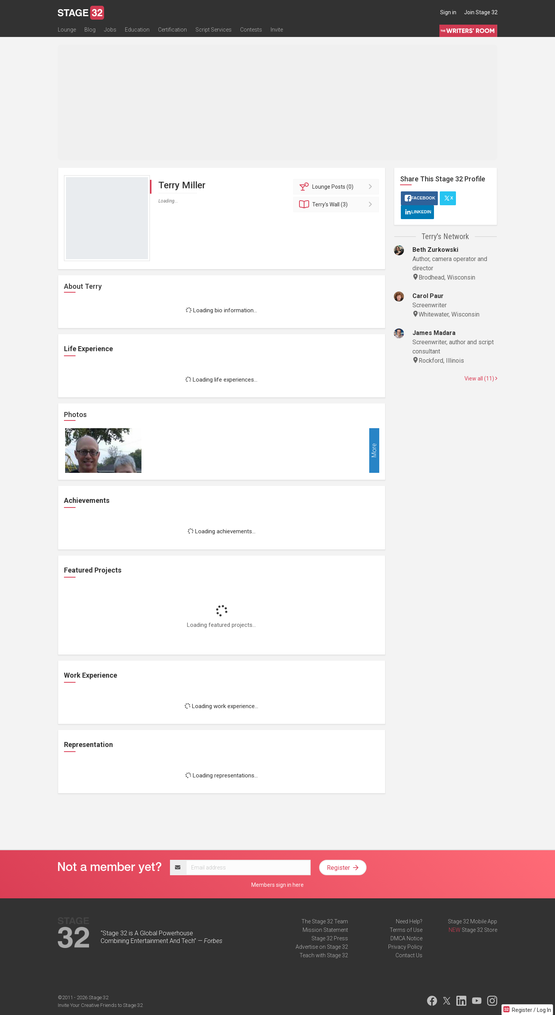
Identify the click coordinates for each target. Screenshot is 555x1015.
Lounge (67, 30)
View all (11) (480, 378)
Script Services (213, 30)
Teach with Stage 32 (323, 955)
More (374, 451)
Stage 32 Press (329, 938)
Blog (90, 30)
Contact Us (408, 955)
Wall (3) (337, 204)
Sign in (448, 12)
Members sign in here (277, 885)
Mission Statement (325, 930)
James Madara (434, 333)
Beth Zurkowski (435, 249)
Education (137, 30)
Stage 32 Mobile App (472, 921)
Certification (172, 30)
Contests (251, 30)
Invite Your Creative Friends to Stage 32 (100, 1005)
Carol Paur (428, 296)
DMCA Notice (406, 938)
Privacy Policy (405, 947)
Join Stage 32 (481, 12)
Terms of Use (406, 930)
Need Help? (409, 921)
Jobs (110, 30)
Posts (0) (337, 186)
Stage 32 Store (479, 930)
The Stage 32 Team (324, 921)
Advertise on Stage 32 (322, 947)
